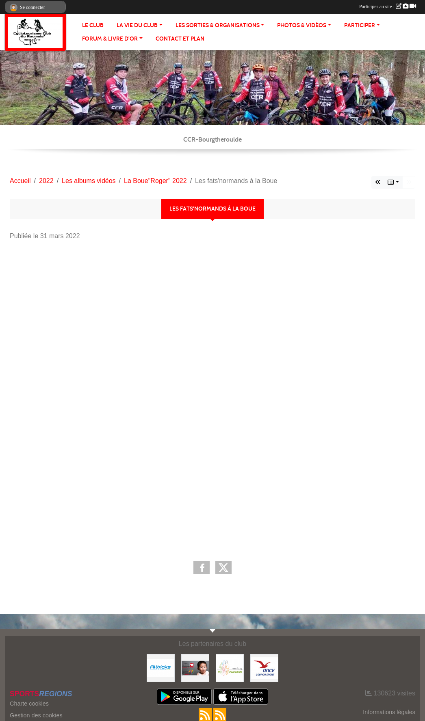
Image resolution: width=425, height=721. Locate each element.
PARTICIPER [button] (359, 25)
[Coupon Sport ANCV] (264, 667)
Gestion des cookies (36, 715)
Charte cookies (29, 703)
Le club (93, 25)
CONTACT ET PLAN (180, 38)
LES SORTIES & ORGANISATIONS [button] (218, 25)
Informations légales (389, 712)
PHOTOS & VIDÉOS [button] (301, 25)
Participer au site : (387, 6)
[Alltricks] (161, 667)
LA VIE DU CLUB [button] (137, 25)
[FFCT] (230, 667)
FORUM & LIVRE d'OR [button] (110, 38)
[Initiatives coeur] (195, 667)
